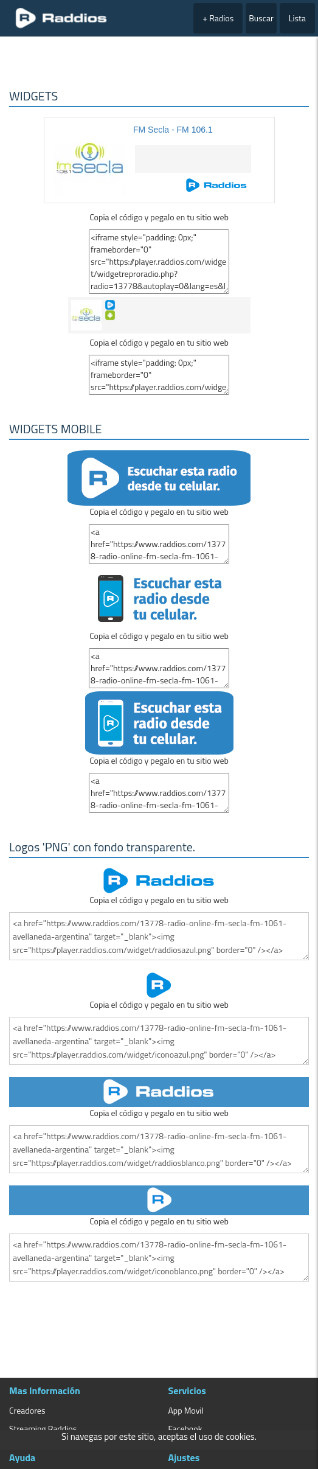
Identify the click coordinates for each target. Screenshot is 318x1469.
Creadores (27, 1410)
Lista (297, 18)
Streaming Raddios (43, 1428)
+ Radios (217, 18)
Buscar (261, 18)
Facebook (185, 1428)
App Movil (186, 1410)
